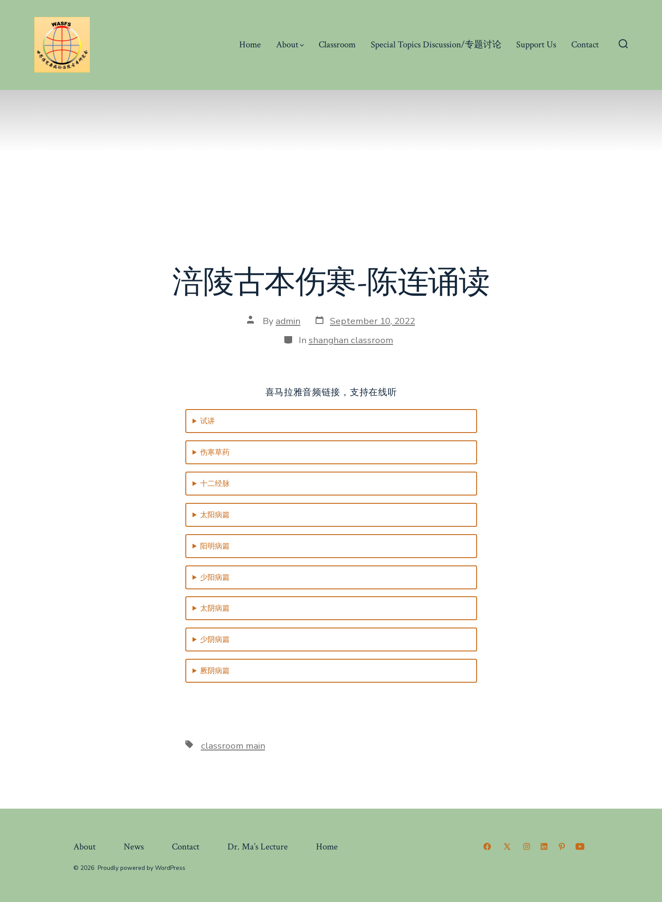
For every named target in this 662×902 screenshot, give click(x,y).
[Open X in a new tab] (507, 846)
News (134, 846)
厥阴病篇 (215, 671)
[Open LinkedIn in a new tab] (544, 846)
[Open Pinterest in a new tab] (562, 846)
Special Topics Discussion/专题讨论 (436, 44)
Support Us (536, 44)
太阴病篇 (215, 608)
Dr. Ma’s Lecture (257, 846)
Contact (585, 44)
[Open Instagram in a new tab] (526, 846)
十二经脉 (215, 484)
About (290, 44)
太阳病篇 (215, 515)
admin (288, 321)
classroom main (233, 746)
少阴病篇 (215, 639)
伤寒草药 (215, 452)
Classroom (337, 44)
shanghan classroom (351, 340)
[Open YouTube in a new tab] (580, 846)
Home (250, 44)
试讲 (207, 421)
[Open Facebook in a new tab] (487, 846)
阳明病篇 (215, 546)
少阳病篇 (215, 577)
